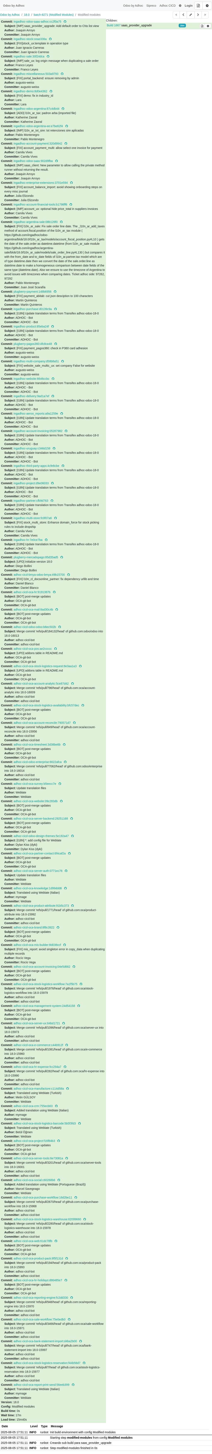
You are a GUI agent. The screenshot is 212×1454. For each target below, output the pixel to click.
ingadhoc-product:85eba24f (32, 326)
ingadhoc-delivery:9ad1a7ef (32, 396)
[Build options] (207, 6)
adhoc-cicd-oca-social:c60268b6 (35, 1180)
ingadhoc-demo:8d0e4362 (31, 91)
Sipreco (151, 5)
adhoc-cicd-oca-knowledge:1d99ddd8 (38, 888)
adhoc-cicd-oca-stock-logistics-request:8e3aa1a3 (45, 666)
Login (189, 5)
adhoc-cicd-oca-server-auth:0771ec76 (38, 870)
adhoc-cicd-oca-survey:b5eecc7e (35, 783)
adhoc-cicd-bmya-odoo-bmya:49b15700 (40, 574)
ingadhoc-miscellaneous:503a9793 (36, 73)
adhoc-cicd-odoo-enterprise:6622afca (38, 762)
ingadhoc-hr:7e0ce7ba (28, 539)
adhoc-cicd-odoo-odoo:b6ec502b (35, 627)
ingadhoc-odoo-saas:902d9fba (34, 161)
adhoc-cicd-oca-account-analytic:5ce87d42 (42, 683)
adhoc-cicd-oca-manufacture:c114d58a (39, 1088)
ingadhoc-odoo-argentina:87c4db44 (37, 108)
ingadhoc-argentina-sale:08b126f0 (36, 222)
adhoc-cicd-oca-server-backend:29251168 (41, 818)
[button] (180, 6)
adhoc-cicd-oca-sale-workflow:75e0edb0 (40, 1319)
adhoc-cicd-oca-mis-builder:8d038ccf (38, 945)
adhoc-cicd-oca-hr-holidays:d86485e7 (38, 1280)
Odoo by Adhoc (133, 5)
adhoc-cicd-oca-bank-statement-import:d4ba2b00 (46, 1341)
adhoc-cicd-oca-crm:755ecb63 (33, 1106)
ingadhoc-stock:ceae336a (30, 39)
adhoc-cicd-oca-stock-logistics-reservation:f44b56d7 (47, 1363)
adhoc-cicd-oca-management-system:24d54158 (45, 1005)
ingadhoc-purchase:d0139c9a (33, 309)
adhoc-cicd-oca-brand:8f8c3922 (34, 927)
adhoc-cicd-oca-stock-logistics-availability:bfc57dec (47, 705)
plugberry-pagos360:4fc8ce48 (33, 344)
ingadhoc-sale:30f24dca (29, 56)
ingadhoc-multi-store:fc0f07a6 (33, 518)
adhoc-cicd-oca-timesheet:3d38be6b (37, 744)
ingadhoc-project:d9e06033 (32, 483)
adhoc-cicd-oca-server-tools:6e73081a (39, 1158)
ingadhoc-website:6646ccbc (32, 378)
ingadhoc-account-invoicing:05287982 (38, 431)
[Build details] (198, 6)
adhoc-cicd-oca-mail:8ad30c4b (34, 609)
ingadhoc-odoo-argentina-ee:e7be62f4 (39, 126)
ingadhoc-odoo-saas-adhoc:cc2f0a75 (38, 21)
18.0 (27, 14)
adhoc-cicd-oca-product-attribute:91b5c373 (42, 905)
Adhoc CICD (168, 5)
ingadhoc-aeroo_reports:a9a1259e (36, 413)
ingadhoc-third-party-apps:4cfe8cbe (37, 465)
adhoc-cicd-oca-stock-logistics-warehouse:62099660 (48, 1219)
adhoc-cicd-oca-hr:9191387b (32, 592)
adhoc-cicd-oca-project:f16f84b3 (35, 1141)
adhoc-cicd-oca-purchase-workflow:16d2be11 (43, 1197)
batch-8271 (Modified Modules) (54, 14)
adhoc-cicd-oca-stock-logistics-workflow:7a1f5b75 (46, 984)
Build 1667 (114, 25)
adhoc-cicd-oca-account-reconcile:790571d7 (42, 722)
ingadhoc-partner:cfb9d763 (31, 500)
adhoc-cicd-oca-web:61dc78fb (33, 1241)
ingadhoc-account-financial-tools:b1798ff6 (41, 204)
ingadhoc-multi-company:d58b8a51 (37, 361)
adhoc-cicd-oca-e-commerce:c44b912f (39, 1045)
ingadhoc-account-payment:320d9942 (38, 143)
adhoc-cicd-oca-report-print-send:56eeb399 (42, 1384)
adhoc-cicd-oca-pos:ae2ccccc (33, 648)
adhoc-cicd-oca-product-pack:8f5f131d (39, 1258)
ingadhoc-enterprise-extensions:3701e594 (41, 182)
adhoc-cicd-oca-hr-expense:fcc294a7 (38, 1066)
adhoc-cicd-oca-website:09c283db (36, 801)
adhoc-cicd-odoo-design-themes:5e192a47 (42, 836)
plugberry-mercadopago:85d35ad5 (36, 557)
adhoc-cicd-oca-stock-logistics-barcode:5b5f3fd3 (45, 1123)
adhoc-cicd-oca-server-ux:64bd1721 (37, 1023)
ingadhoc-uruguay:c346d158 (32, 448)
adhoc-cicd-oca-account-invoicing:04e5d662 (42, 966)
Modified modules (89, 14)
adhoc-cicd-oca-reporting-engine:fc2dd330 (41, 1297)
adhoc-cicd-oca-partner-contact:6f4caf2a (40, 853)
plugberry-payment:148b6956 (33, 291)
